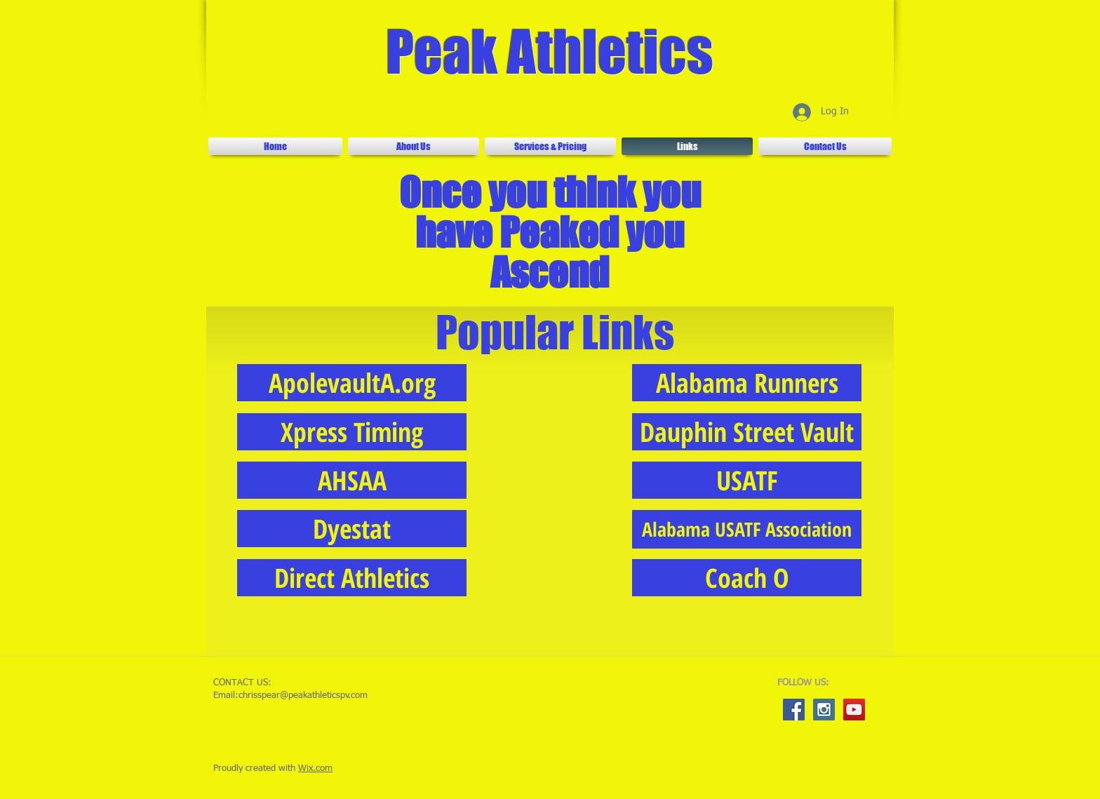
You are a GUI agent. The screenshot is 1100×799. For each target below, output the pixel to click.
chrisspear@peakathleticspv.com (303, 695)
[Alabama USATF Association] (746, 529)
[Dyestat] (352, 528)
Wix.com (315, 768)
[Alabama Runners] (746, 382)
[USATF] (746, 480)
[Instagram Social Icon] (824, 709)
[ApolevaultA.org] (352, 382)
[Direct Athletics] (352, 577)
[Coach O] (746, 577)
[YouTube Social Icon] (854, 709)
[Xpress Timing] (352, 431)
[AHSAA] (352, 480)
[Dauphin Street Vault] (746, 431)
